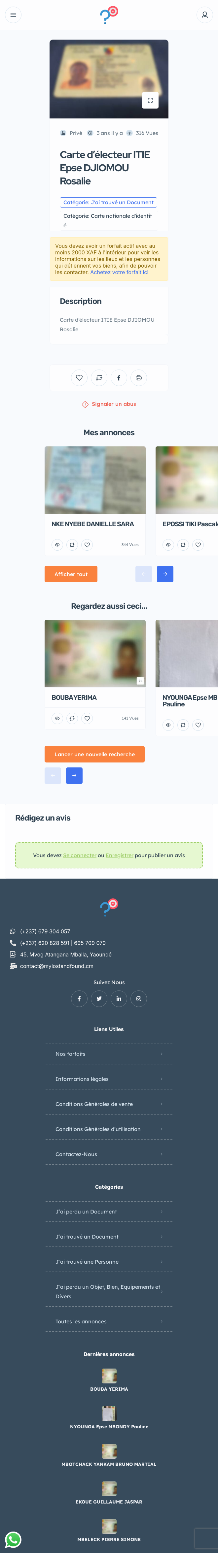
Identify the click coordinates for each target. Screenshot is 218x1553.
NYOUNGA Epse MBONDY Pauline (109, 1426)
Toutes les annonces (81, 1321)
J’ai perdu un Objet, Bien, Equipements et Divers (107, 1291)
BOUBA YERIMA (109, 1389)
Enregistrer (119, 855)
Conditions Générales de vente (94, 1104)
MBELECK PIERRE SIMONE (109, 1539)
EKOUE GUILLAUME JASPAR (109, 1502)
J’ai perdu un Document (86, 1211)
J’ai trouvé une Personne (87, 1261)
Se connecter (79, 855)
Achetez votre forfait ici (119, 272)
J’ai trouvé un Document (87, 1236)
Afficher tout (71, 574)
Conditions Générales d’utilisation (98, 1129)
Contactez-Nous (76, 1154)
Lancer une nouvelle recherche (94, 754)
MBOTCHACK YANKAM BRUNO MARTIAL (109, 1464)
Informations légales (82, 1079)
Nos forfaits (70, 1054)
